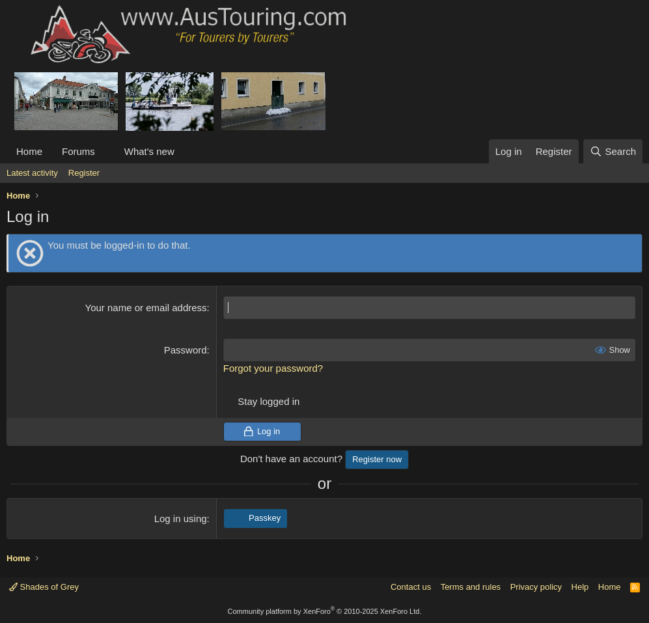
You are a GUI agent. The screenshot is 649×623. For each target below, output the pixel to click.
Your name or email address (146, 307)
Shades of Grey (44, 587)
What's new (149, 151)
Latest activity (32, 173)
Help (580, 587)
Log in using (180, 518)
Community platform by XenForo (325, 611)
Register (84, 173)
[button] (105, 151)
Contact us (411, 587)
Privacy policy (536, 587)
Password (185, 349)
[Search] (612, 151)
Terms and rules (471, 587)
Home (29, 151)
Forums (78, 151)
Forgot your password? (273, 368)
